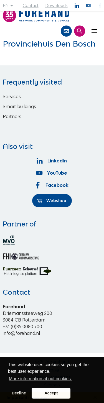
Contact (31, 5)
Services (12, 96)
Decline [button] (19, 393)
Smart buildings (19, 106)
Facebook (52, 185)
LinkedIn (52, 160)
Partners (12, 116)
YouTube (52, 173)
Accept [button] (51, 393)
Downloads (56, 5)
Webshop (51, 200)
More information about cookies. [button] (40, 378)
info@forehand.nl (21, 333)
